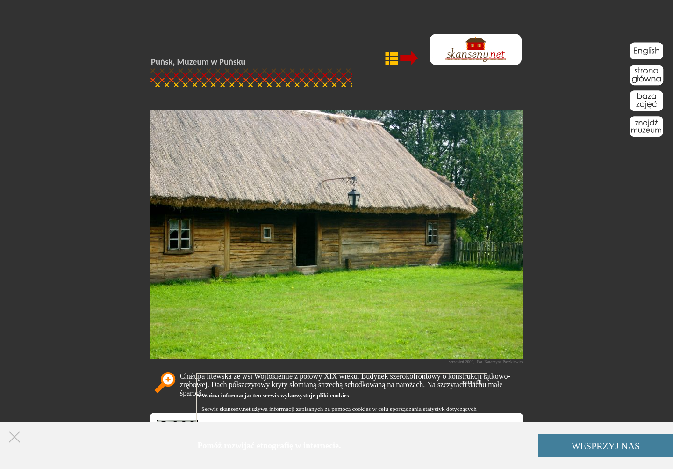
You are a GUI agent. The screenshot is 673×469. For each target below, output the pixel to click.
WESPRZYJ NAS (606, 446)
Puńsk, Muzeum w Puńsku (198, 61)
